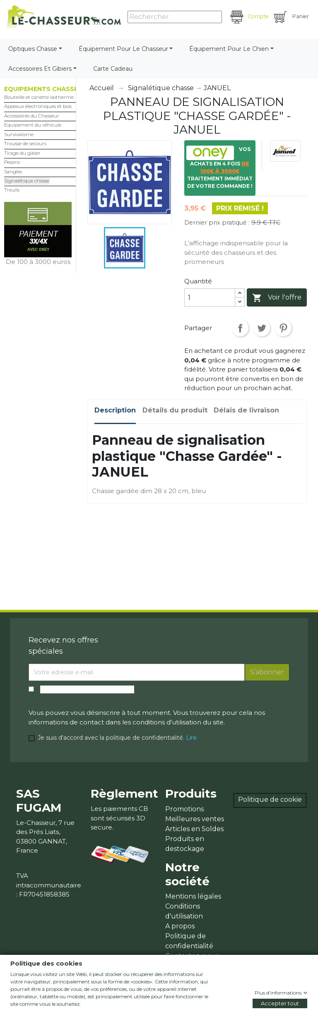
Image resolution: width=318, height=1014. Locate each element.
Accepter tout (280, 1003)
